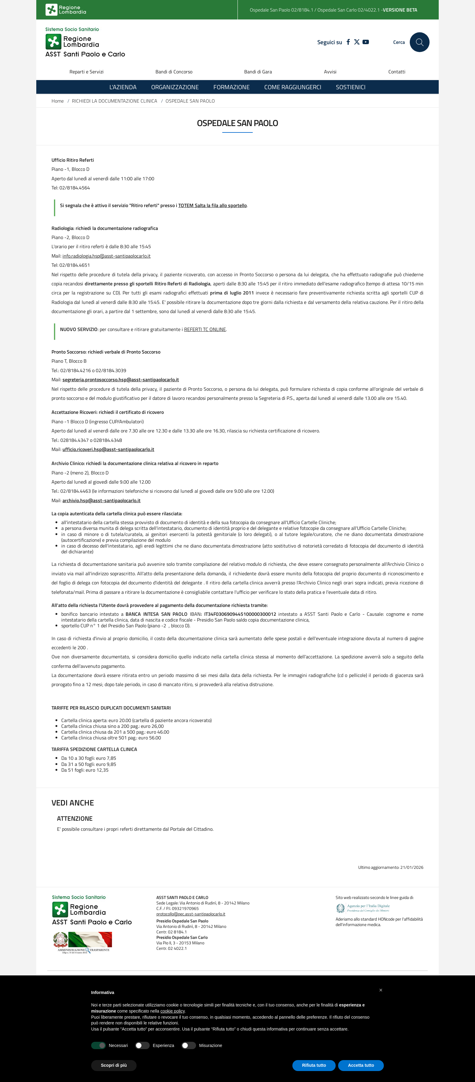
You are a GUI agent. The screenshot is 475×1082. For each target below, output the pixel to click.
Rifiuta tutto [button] (314, 1065)
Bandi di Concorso (173, 71)
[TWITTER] (357, 42)
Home (58, 100)
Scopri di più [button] (114, 1065)
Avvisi (330, 71)
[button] (381, 990)
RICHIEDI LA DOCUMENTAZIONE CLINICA (114, 100)
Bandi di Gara (258, 71)
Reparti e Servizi (87, 71)
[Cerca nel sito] (420, 42)
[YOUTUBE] (365, 42)
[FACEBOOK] (347, 42)
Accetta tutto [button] (361, 1065)
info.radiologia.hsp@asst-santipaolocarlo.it (106, 255)
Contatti (396, 71)
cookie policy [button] (172, 1011)
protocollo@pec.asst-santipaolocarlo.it (190, 914)
